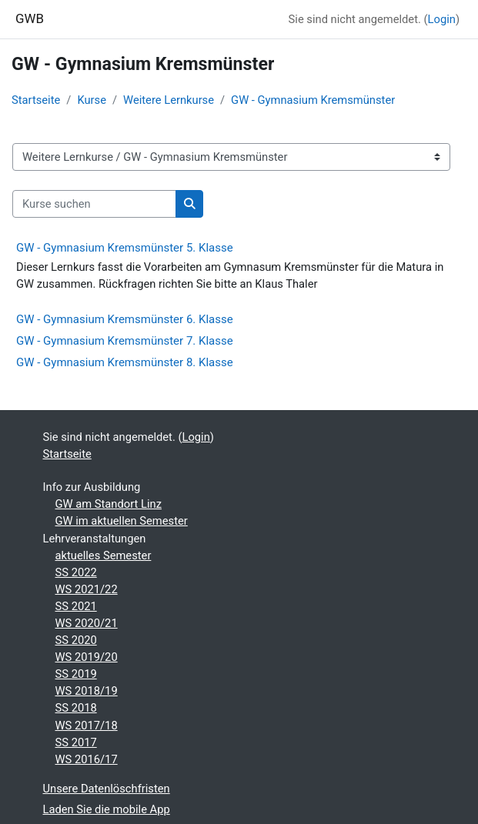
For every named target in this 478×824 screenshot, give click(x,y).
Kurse (91, 100)
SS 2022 (76, 572)
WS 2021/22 (86, 589)
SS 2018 (76, 708)
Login (442, 19)
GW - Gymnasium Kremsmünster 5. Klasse (124, 248)
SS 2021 (76, 606)
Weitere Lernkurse (168, 100)
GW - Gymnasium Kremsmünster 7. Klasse (124, 341)
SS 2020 (76, 640)
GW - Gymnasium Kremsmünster (313, 100)
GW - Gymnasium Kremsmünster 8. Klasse (124, 362)
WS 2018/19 (86, 691)
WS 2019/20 (86, 657)
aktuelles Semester (103, 555)
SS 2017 (76, 742)
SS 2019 (76, 674)
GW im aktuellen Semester (121, 521)
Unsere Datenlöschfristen (106, 789)
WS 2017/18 (86, 725)
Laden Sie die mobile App (106, 809)
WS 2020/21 (86, 623)
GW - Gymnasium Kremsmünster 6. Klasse (124, 319)
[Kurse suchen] (94, 204)
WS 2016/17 (86, 759)
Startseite (36, 100)
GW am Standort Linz (108, 504)
